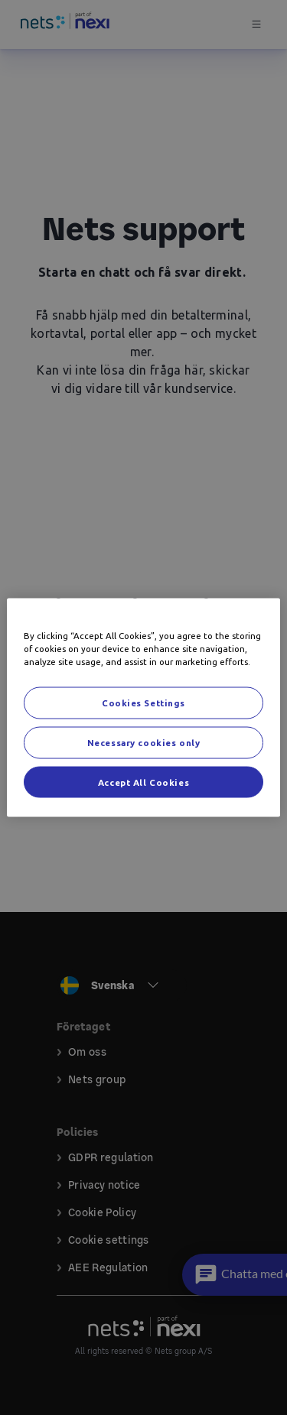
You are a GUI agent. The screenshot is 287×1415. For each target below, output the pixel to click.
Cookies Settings (143, 702)
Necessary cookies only (144, 742)
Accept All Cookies (143, 782)
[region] (143, 707)
